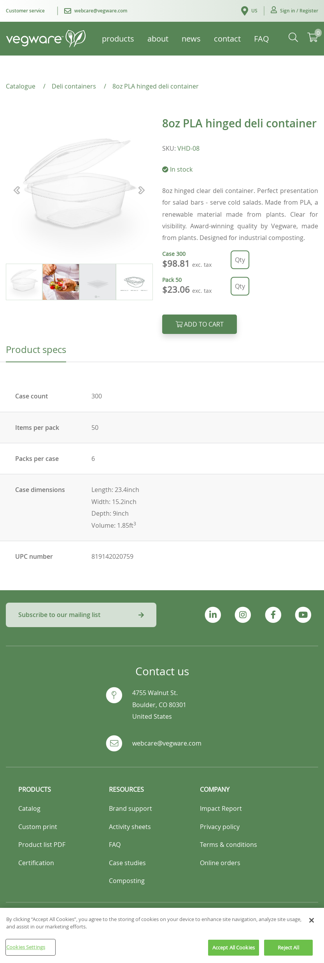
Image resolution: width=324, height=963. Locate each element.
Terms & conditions (228, 844)
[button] (294, 11)
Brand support (130, 808)
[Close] (311, 925)
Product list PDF (41, 844)
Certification (36, 863)
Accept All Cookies (233, 952)
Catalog (29, 808)
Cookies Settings (25, 952)
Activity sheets (130, 826)
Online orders (220, 863)
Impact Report (221, 808)
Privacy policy (220, 826)
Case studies (127, 863)
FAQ (115, 844)
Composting (127, 880)
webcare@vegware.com (166, 743)
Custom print (37, 826)
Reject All (288, 952)
